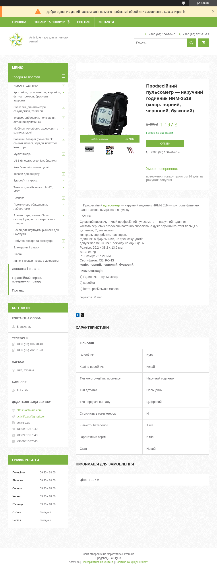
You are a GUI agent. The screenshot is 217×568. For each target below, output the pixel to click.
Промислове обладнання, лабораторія (31, 206)
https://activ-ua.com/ (29, 410)
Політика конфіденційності (132, 562)
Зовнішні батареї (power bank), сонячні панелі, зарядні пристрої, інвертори (36, 143)
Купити (165, 143)
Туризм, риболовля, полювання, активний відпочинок (35, 119)
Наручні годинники (26, 85)
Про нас (83, 22)
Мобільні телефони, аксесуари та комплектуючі (36, 130)
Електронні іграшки (26, 247)
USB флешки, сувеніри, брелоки (35, 160)
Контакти (106, 22)
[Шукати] (191, 42)
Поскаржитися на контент (97, 562)
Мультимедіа (22, 154)
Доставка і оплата (25, 269)
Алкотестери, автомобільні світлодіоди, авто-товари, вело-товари (34, 219)
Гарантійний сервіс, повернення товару (27, 279)
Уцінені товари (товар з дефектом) (37, 260)
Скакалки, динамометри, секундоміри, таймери (30, 109)
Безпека (19, 198)
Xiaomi (18, 254)
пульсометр (111, 205)
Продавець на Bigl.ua (108, 558)
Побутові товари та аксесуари (33, 240)
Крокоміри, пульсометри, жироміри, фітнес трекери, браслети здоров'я (37, 96)
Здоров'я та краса (25, 180)
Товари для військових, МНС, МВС (33, 189)
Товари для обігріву (27, 173)
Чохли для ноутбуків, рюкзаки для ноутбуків (36, 232)
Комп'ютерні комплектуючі (31, 167)
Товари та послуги (49, 22)
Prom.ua (129, 554)
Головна (19, 22)
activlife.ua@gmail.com (31, 416)
